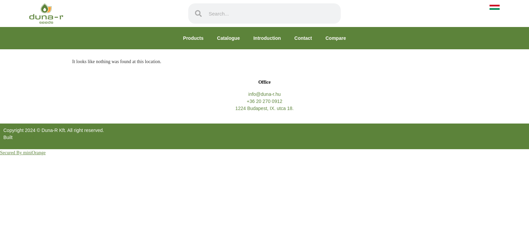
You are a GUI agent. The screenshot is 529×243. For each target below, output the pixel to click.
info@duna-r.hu (264, 94)
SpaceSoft (25, 137)
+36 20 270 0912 (264, 101)
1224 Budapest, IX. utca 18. (264, 108)
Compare (336, 38)
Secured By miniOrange (23, 152)
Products (193, 38)
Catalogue (228, 38)
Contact (303, 38)
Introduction (267, 38)
